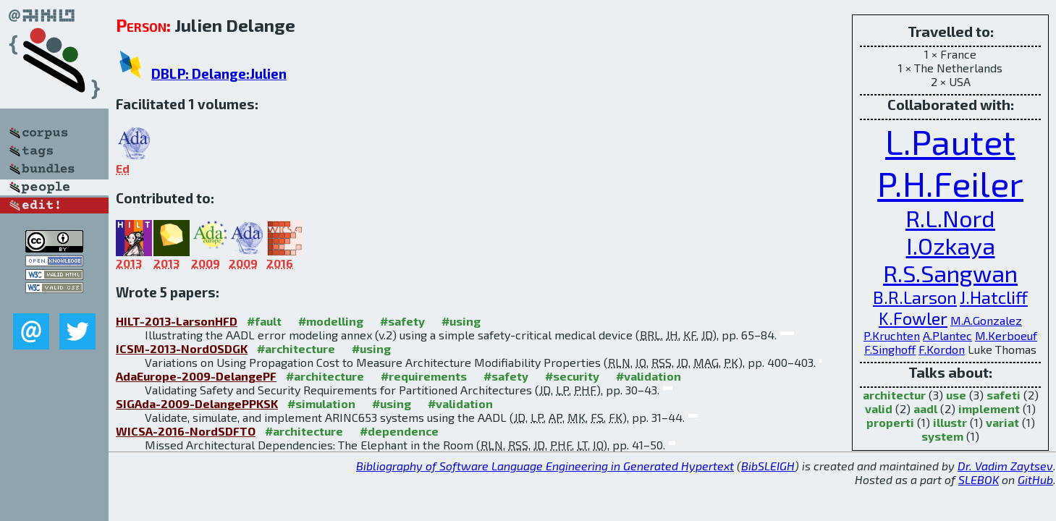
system (942, 436)
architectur (894, 395)
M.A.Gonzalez (986, 320)
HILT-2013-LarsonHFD (176, 321)
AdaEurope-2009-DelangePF (196, 376)
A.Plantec (947, 335)
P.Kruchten (891, 335)
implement (989, 408)
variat (1002, 422)
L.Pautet (950, 141)
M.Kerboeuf (1006, 335)
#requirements (424, 376)
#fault (264, 321)
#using (461, 321)
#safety (402, 321)
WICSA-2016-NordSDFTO (185, 431)
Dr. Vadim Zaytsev (1005, 466)
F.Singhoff (890, 349)
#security (572, 376)
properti (890, 422)
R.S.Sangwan (950, 273)
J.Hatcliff (994, 297)
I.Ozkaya (950, 245)
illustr (950, 422)
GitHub (1035, 479)
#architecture (296, 348)
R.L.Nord (950, 218)
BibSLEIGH (768, 466)
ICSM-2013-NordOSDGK (182, 348)
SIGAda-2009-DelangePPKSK (197, 403)
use (956, 395)
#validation (648, 376)
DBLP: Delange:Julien (219, 73)
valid (878, 408)
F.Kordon (941, 349)
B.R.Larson (915, 297)
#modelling (330, 321)
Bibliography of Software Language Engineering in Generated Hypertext (545, 466)
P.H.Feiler (950, 183)
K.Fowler (913, 318)
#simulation (321, 403)
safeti (1004, 395)
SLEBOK (978, 479)
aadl (925, 408)
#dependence (399, 431)
